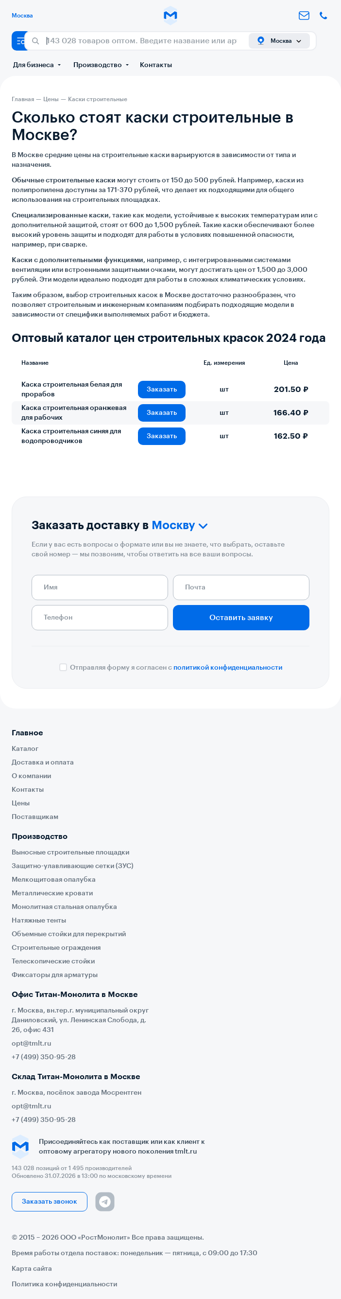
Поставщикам (35, 817)
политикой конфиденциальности (227, 667)
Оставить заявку (241, 618)
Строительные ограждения (56, 947)
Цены (21, 803)
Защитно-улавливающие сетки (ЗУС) (73, 866)
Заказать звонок (49, 1201)
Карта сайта (32, 1268)
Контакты (156, 65)
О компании (31, 776)
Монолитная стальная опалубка (64, 907)
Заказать (162, 389)
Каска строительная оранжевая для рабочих (73, 413)
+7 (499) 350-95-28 (44, 1057)
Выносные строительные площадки (70, 852)
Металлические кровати (52, 893)
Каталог (25, 749)
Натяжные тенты (39, 920)
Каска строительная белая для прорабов (71, 389)
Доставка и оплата (43, 762)
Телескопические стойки (53, 961)
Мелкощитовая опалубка (54, 879)
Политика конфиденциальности (64, 1284)
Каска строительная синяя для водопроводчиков (71, 436)
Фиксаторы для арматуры (55, 975)
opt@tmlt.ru (31, 1043)
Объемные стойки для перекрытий (69, 934)
